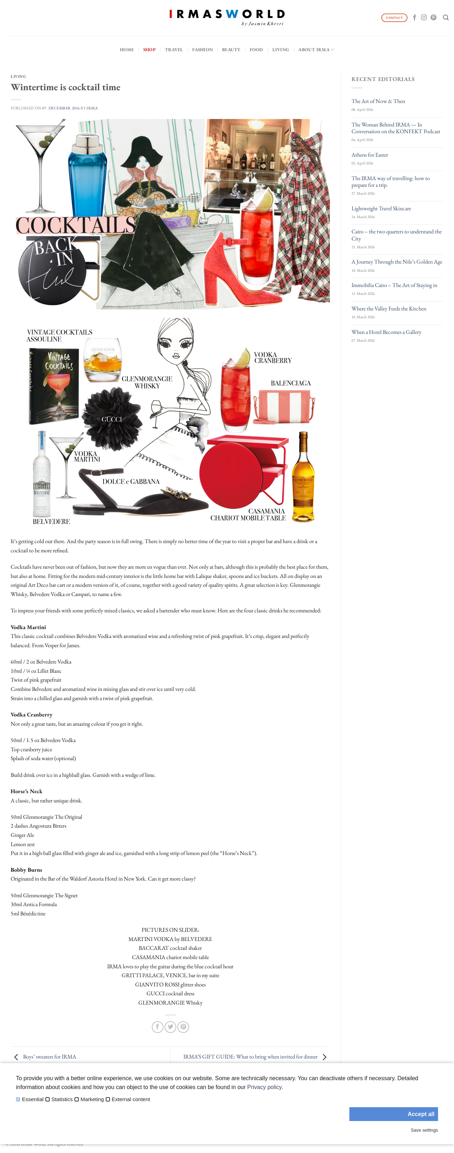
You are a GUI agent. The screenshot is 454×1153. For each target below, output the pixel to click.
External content (131, 1099)
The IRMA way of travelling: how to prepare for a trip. (390, 181)
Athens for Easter (369, 154)
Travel (174, 50)
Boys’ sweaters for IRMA (43, 1056)
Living (280, 50)
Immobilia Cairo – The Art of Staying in (394, 285)
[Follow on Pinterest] (433, 18)
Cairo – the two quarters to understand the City (396, 235)
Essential (33, 1099)
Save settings (424, 1130)
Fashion (202, 50)
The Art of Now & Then (378, 101)
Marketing (92, 1099)
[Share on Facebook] (158, 1027)
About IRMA (316, 49)
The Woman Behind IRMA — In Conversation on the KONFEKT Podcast (395, 128)
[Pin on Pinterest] (183, 1027)
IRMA (92, 107)
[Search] (446, 18)
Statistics (62, 1099)
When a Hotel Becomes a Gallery (386, 332)
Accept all (421, 1114)
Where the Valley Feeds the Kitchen (388, 308)
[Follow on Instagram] (424, 18)
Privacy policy (264, 1087)
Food (256, 50)
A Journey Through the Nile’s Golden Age (396, 261)
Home (127, 50)
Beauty (231, 50)
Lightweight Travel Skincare (381, 208)
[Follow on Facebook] (414, 18)
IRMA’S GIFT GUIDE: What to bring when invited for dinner (256, 1056)
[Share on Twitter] (170, 1027)
